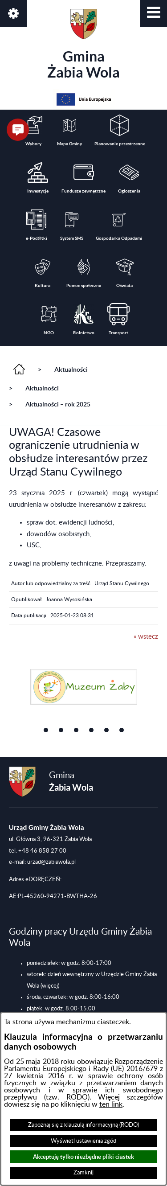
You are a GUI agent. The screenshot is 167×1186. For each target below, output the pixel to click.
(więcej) (50, 986)
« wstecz (146, 636)
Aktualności (71, 369)
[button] (153, 13)
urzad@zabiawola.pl (51, 862)
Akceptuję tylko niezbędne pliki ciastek (83, 1156)
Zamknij (83, 1173)
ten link (110, 1104)
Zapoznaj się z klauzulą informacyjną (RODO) (83, 1125)
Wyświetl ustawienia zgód (83, 1141)
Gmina (83, 44)
